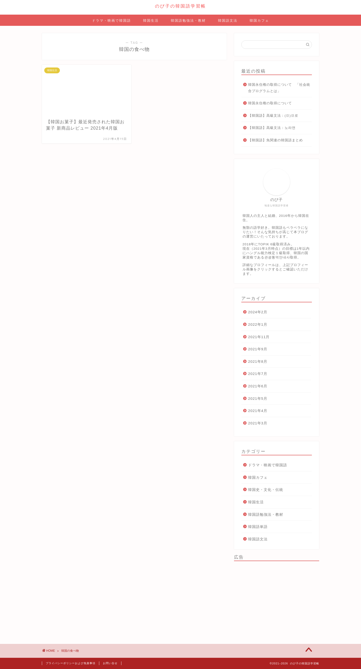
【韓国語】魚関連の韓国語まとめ (275, 140)
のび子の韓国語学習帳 (180, 6)
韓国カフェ (259, 20)
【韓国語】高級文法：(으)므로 (273, 115)
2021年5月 (257, 398)
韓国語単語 (258, 527)
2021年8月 (257, 361)
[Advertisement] (276, 599)
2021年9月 (257, 349)
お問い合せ (110, 663)
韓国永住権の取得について (270, 103)
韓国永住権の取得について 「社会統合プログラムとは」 (279, 88)
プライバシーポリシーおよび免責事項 (70, 663)
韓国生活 (151, 20)
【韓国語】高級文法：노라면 (272, 128)
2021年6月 (257, 386)
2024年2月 (257, 312)
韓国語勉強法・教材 (188, 20)
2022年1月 (257, 324)
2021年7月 (257, 374)
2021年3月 (257, 423)
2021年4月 (257, 411)
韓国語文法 (227, 20)
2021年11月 (259, 337)
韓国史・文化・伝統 (265, 489)
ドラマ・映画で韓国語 (111, 20)
